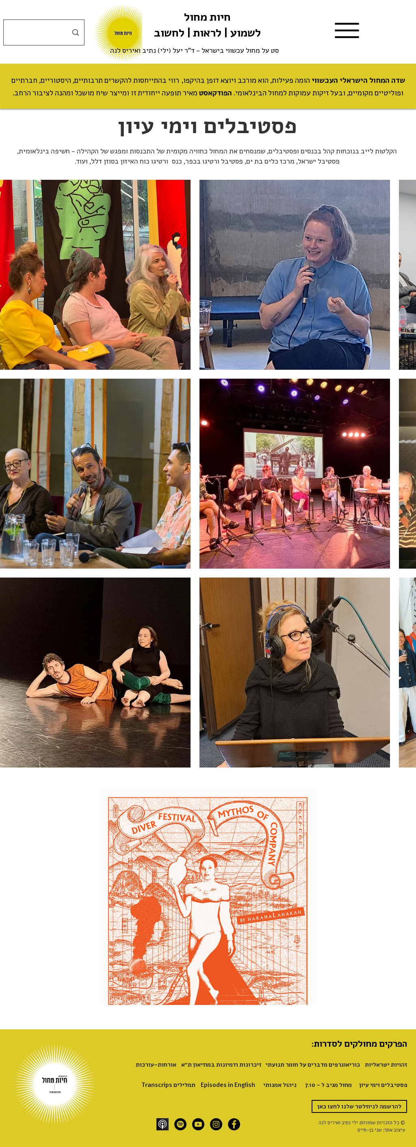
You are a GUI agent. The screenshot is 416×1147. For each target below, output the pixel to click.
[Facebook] (234, 1124)
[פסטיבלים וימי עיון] (383, 1084)
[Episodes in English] (228, 1084)
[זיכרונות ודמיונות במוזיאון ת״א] (221, 1064)
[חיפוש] (44, 32)
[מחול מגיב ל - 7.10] (328, 1084)
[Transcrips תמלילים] (168, 1084)
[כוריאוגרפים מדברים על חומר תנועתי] (313, 1064)
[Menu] (347, 30)
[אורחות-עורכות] (156, 1064)
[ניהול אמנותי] (280, 1084)
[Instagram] (216, 1124)
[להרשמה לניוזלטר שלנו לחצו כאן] (359, 1106)
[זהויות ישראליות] (385, 1064)
